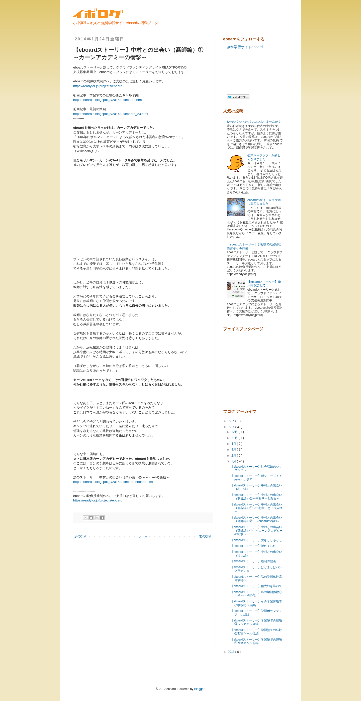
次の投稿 (80, 536)
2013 (231, 652)
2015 (231, 421)
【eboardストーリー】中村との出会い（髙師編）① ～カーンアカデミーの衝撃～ (257, 530)
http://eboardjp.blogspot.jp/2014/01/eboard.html (107, 100)
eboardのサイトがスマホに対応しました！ (264, 201)
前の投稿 (205, 536)
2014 (231, 427)
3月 (234, 449)
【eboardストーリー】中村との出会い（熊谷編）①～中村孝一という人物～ (257, 508)
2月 (234, 455)
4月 (234, 443)
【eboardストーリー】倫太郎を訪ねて (264, 283)
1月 (234, 461)
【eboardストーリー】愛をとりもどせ (256, 540)
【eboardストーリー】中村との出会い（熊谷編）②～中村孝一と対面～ (256, 496)
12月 (235, 432)
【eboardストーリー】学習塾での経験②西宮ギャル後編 (256, 631)
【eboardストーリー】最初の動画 (253, 561)
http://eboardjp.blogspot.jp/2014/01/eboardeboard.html (113, 482)
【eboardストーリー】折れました (253, 546)
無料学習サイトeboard (245, 47)
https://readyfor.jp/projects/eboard (97, 500)
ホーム (142, 536)
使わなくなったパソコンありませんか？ (254, 121)
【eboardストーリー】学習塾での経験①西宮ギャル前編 (256, 641)
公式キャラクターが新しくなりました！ (264, 157)
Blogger (199, 689)
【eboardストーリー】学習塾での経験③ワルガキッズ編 (256, 622)
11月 (235, 438)
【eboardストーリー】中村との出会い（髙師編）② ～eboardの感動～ (256, 519)
